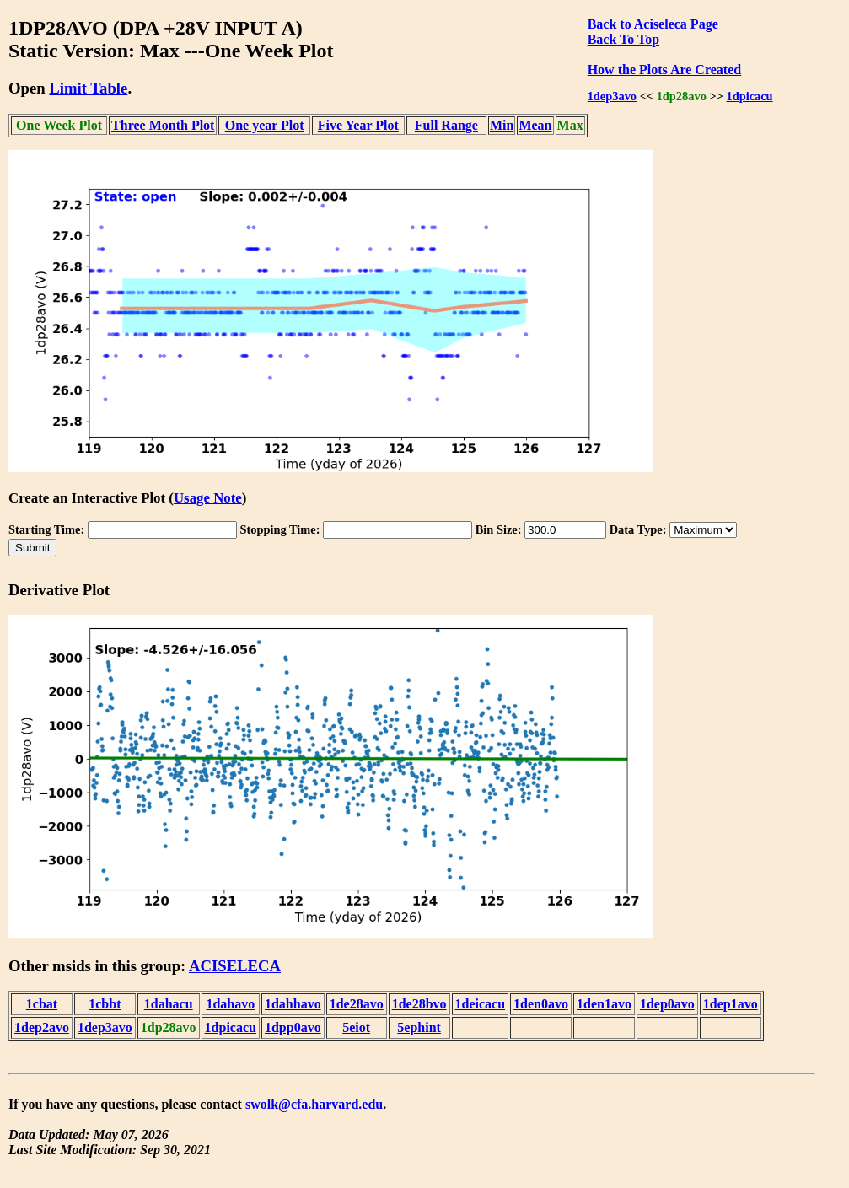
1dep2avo (41, 1027)
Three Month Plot (162, 125)
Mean (535, 125)
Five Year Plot (358, 125)
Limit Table (88, 88)
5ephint (419, 1027)
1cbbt (105, 1004)
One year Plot (264, 125)
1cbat (41, 1004)
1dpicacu (749, 96)
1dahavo (230, 1004)
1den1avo (604, 1004)
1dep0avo (667, 1004)
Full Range (446, 125)
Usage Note (208, 498)
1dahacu (168, 1004)
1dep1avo (730, 1004)
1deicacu (480, 1004)
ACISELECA (235, 966)
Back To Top (623, 39)
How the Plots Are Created (664, 69)
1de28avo (357, 1004)
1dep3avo (612, 96)
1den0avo (540, 1004)
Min (501, 125)
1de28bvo (419, 1004)
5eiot (356, 1027)
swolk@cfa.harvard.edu (314, 1104)
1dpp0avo (293, 1027)
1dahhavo (293, 1004)
